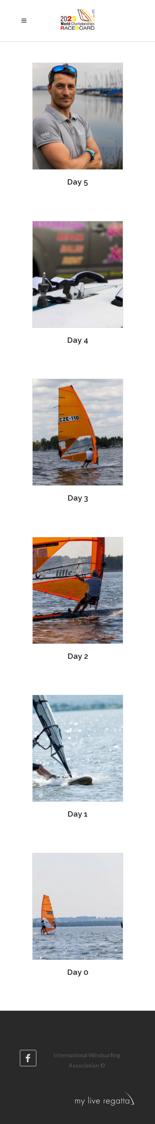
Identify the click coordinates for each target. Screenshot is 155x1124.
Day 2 (77, 655)
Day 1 (77, 813)
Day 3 (77, 497)
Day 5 (77, 181)
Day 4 (77, 339)
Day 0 (77, 971)
